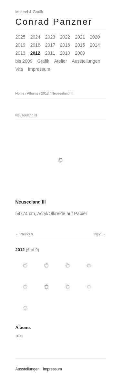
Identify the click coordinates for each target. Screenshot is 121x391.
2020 (95, 37)
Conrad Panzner (54, 22)
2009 (80, 53)
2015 (80, 45)
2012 (35, 53)
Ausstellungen (86, 61)
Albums (32, 93)
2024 (35, 37)
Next (97, 234)
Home (20, 93)
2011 (50, 53)
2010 (65, 53)
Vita (19, 69)
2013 (20, 53)
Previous (26, 234)
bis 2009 (24, 61)
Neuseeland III (63, 93)
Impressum (39, 69)
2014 (95, 45)
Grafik (43, 61)
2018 (35, 45)
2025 (20, 37)
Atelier (60, 61)
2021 (80, 37)
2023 (50, 37)
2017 (50, 45)
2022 (65, 37)
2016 (65, 45)
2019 (20, 45)
